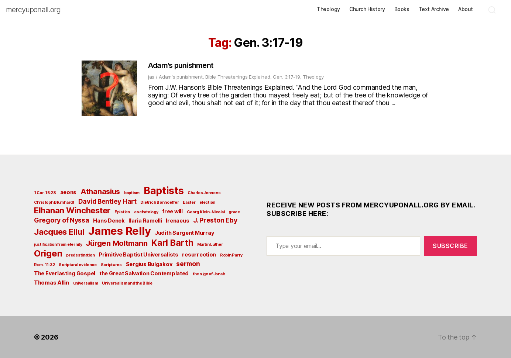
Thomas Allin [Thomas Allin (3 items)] (51, 282)
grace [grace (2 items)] (234, 212)
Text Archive (434, 9)
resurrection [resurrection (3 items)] (199, 254)
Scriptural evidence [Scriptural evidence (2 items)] (78, 264)
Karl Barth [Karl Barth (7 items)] (172, 242)
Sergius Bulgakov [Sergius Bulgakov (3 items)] (149, 264)
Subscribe (450, 245)
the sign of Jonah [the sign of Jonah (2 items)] (209, 274)
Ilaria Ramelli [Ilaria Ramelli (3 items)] (145, 220)
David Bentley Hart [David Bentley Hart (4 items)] (107, 201)
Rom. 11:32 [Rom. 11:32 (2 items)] (44, 264)
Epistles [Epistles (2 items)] (122, 212)
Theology (328, 9)
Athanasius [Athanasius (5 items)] (100, 191)
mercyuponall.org (33, 9)
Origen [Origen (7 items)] (48, 253)
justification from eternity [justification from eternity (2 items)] (58, 244)
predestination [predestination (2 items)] (80, 255)
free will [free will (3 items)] (172, 211)
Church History (367, 9)
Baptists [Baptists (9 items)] (164, 190)
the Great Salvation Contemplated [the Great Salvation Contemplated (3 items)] (144, 273)
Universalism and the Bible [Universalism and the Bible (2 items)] (127, 283)
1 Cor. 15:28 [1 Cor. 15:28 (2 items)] (45, 192)
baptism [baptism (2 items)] (132, 192)
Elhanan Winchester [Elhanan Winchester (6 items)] (72, 210)
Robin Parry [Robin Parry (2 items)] (231, 255)
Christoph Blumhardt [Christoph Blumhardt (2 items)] (54, 202)
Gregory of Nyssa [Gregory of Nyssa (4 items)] (61, 220)
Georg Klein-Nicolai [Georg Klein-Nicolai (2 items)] (206, 212)
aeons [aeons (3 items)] (68, 192)
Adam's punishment (180, 65)
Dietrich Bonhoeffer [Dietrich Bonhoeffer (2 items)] (159, 202)
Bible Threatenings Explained (237, 77)
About (465, 9)
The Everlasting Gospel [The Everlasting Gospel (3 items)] (64, 273)
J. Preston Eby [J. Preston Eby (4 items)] (215, 220)
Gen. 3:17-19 (286, 77)
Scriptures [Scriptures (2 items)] (111, 264)
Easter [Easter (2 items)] (189, 202)
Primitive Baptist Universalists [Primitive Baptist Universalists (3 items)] (138, 254)
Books (401, 9)
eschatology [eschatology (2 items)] (146, 212)
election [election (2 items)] (207, 202)
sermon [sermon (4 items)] (188, 264)
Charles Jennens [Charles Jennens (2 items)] (204, 192)
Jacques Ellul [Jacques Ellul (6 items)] (59, 232)
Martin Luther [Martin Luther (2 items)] (210, 244)
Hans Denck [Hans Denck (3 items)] (108, 220)
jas (151, 77)
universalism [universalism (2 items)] (85, 283)
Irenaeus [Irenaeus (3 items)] (177, 220)
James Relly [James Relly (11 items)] (119, 230)
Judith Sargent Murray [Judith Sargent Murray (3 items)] (184, 233)
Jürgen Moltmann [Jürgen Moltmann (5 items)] (116, 243)
